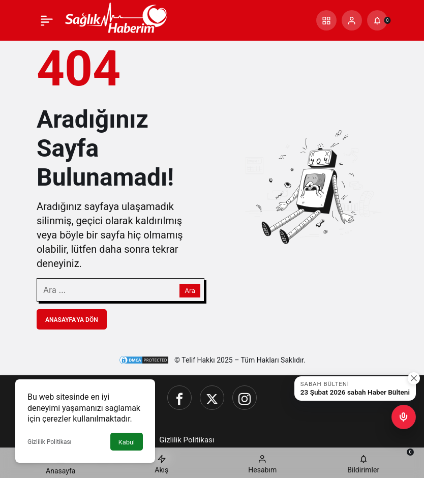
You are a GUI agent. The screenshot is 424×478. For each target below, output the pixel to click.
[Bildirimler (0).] (377, 20)
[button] (326, 20)
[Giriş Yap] (352, 20)
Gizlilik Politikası (49, 441)
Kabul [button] (126, 442)
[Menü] (47, 20)
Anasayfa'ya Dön (71, 319)
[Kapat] (414, 378)
